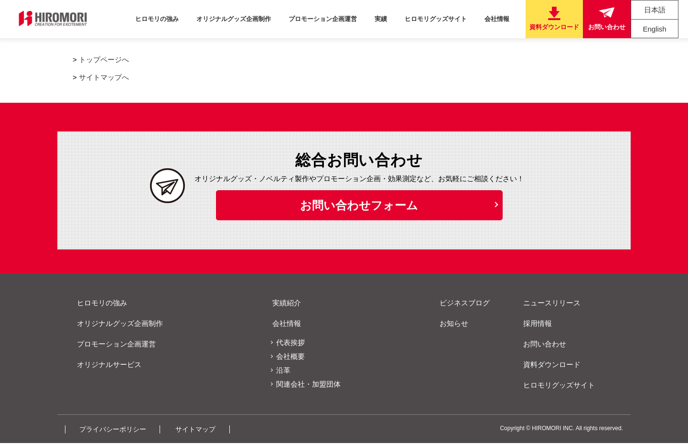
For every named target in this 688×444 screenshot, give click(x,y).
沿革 (283, 371)
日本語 (655, 10)
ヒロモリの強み (175, 18)
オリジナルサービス (106, 365)
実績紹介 (283, 304)
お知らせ (450, 324)
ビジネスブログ (461, 304)
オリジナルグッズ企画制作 (249, 18)
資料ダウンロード (548, 365)
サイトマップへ (104, 77)
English (654, 29)
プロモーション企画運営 (335, 18)
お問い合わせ (541, 345)
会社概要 (290, 357)
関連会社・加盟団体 (308, 385)
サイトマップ (204, 430)
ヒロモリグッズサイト (441, 18)
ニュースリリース (548, 304)
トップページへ (104, 59)
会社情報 (498, 18)
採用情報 (534, 324)
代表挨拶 (290, 343)
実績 (389, 18)
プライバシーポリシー (116, 430)
